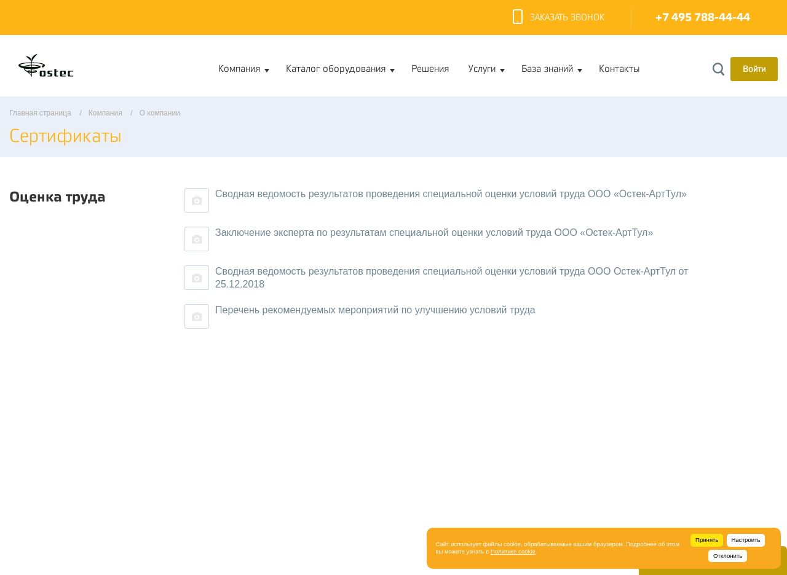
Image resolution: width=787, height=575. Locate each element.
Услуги (482, 68)
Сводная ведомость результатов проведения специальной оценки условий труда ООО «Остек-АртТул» (451, 194)
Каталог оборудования (336, 68)
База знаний (547, 68)
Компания (239, 68)
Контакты (619, 68)
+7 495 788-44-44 (702, 17)
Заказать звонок (558, 18)
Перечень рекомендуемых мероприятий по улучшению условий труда (375, 310)
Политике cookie (513, 551)
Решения (430, 68)
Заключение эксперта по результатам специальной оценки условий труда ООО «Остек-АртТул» (434, 232)
